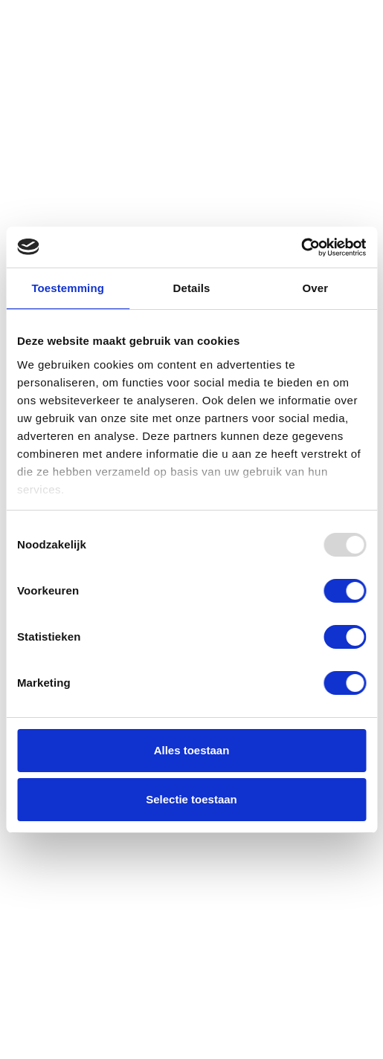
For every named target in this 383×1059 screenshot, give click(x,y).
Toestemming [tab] (67, 288)
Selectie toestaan (191, 799)
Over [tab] (316, 288)
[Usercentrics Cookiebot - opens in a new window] (301, 247)
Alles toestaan (192, 750)
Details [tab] (191, 288)
